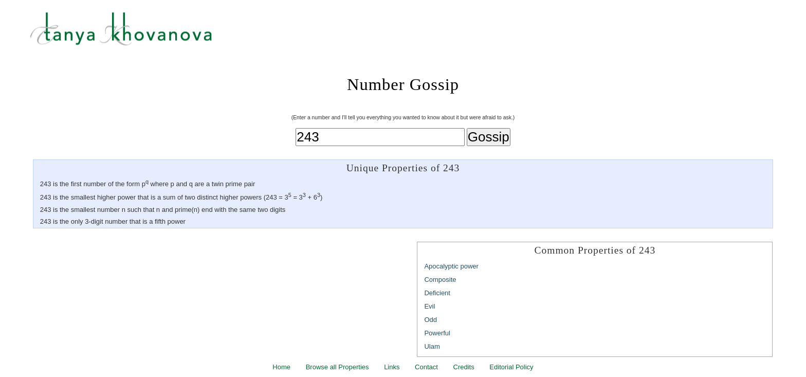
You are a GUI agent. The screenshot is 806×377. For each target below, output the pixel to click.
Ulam (431, 346)
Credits (463, 367)
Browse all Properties (337, 367)
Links (391, 367)
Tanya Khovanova (416, 33)
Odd (430, 320)
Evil (429, 306)
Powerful (437, 333)
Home (281, 367)
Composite (440, 279)
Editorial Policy (511, 367)
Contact (426, 367)
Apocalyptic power (451, 266)
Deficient (437, 293)
